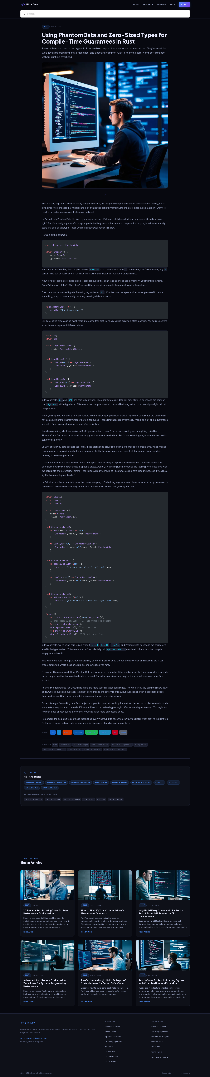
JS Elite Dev (32, 788)
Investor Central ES (56, 783)
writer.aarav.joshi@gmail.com (33, 1038)
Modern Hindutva (115, 799)
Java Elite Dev (50, 788)
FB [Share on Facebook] (53, 732)
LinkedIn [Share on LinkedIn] (78, 732)
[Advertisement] (105, 828)
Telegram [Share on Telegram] (105, 732)
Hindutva (159, 783)
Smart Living (101, 783)
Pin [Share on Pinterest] (115, 732)
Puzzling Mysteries (141, 783)
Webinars (161, 5)
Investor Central (34, 783)
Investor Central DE (80, 783)
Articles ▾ (148, 4)
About (173, 5)
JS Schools (174, 783)
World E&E (101, 799)
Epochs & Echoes (119, 783)
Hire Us (184, 4)
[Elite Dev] (29, 4)
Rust (46, 27)
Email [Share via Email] (123, 732)
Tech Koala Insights (33, 799)
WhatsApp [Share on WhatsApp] (91, 732)
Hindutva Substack (159, 1057)
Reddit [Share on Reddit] (67, 732)
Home (136, 5)
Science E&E (88, 799)
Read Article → (30, 932)
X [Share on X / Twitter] (59, 732)
